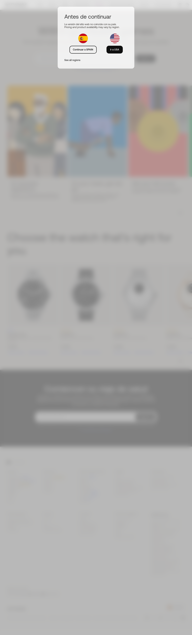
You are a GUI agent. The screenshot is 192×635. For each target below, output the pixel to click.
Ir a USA (114, 49)
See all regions (72, 60)
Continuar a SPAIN (83, 49)
